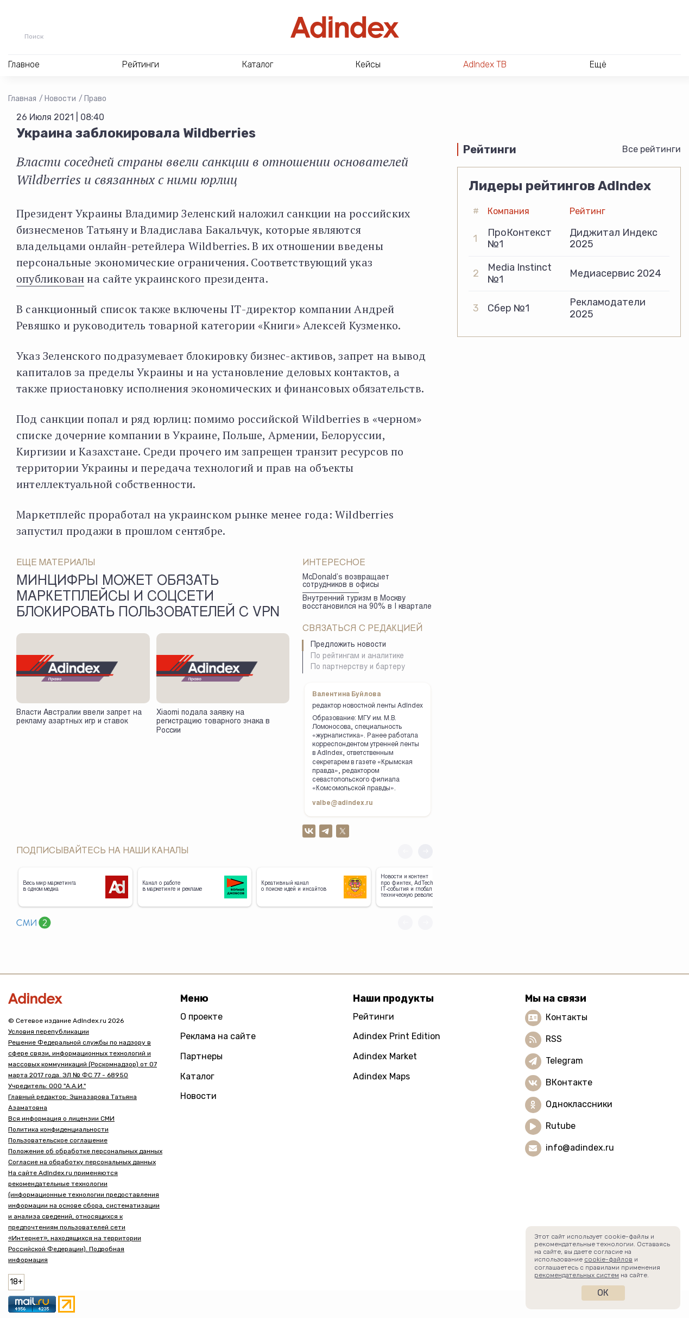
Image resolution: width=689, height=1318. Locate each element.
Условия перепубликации (48, 1031)
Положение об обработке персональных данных (85, 1151)
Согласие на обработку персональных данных (82, 1162)
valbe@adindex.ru (342, 803)
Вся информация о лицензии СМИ (61, 1118)
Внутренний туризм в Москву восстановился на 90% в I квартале (367, 603)
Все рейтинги (651, 149)
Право (95, 98)
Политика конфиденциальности (58, 1129)
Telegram (564, 1060)
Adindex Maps (381, 1076)
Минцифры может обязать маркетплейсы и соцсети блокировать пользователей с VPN (148, 598)
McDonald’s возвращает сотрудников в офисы (345, 582)
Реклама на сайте (218, 1036)
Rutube (561, 1126)
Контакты (566, 1017)
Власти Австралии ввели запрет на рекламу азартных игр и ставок (79, 717)
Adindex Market (385, 1056)
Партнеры (201, 1056)
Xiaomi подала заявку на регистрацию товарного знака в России (213, 722)
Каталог (197, 1076)
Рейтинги (373, 1016)
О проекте (201, 1016)
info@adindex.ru (580, 1147)
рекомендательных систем (576, 1275)
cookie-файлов (608, 1259)
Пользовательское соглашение (58, 1140)
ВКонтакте (569, 1082)
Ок (603, 1293)
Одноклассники (579, 1104)
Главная (22, 98)
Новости (60, 98)
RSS (554, 1039)
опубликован (50, 278)
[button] (425, 851)
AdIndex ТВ (485, 64)
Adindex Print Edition (396, 1036)
